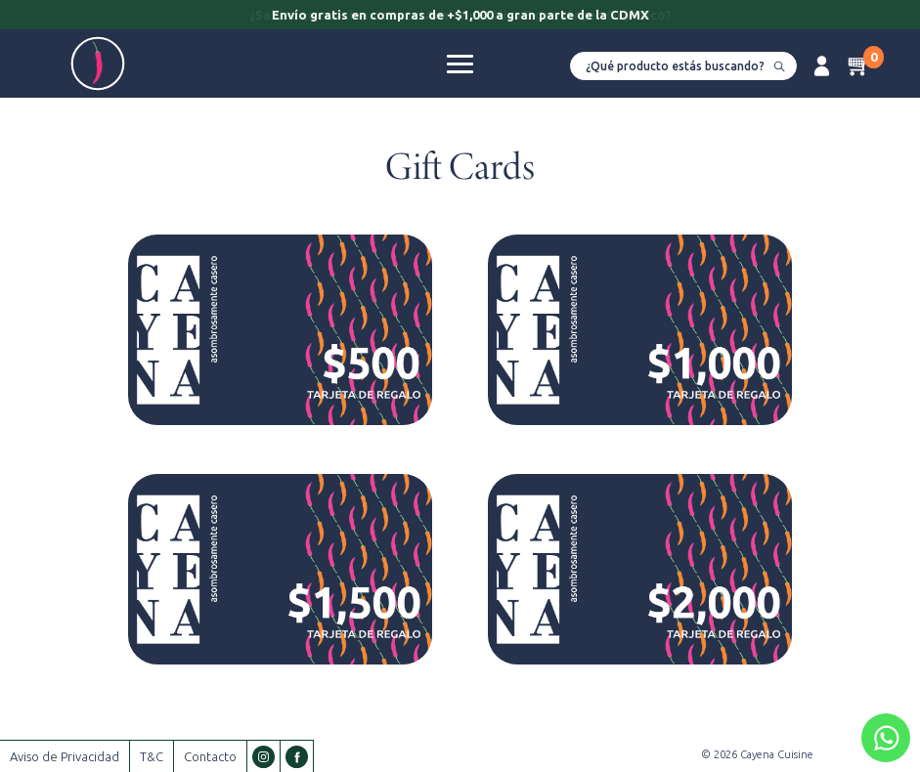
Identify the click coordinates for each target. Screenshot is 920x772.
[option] (460, 16)
